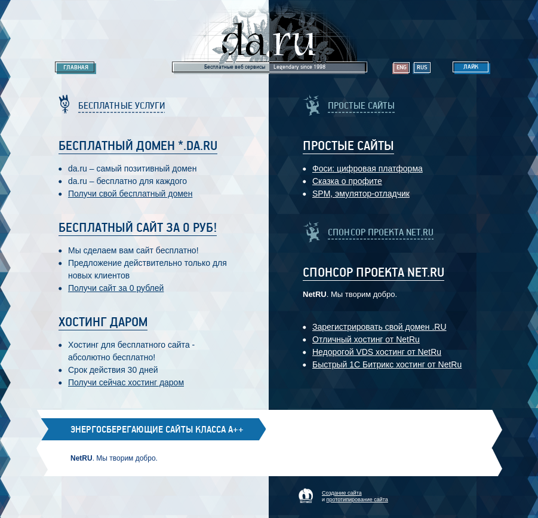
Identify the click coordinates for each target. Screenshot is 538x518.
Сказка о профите (347, 181)
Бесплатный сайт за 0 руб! (138, 228)
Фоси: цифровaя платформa (367, 168)
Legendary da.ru (269, 37)
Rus (422, 67)
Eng (401, 67)
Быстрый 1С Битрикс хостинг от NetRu (387, 364)
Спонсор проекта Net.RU (373, 273)
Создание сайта (342, 493)
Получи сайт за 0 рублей (116, 288)
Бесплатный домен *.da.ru (138, 146)
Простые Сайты (348, 146)
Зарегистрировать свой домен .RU (379, 327)
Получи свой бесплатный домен (130, 193)
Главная (75, 67)
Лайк (470, 67)
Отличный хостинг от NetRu (366, 339)
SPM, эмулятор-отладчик (361, 193)
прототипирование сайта (357, 499)
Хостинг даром (103, 322)
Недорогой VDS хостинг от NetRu (376, 352)
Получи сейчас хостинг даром (126, 382)
